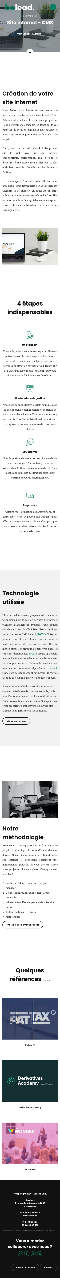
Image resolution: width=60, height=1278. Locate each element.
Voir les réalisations (29, 34)
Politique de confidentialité (11, 1231)
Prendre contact (25, 1267)
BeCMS (33, 654)
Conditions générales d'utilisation (34, 1231)
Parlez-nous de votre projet (23, 925)
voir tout (46, 980)
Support (48, 1267)
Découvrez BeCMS (16, 721)
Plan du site (50, 1231)
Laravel (53, 668)
